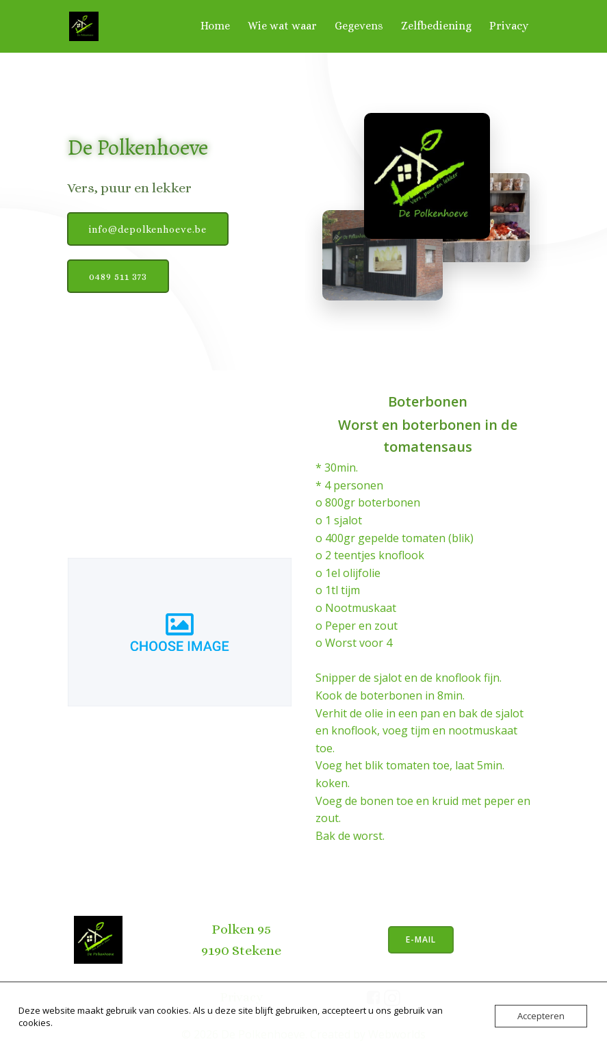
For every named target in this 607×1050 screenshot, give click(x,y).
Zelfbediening (437, 24)
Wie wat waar (283, 24)
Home (216, 24)
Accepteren (541, 1016)
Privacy (510, 24)
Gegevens (360, 24)
